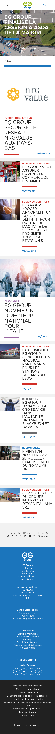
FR (5, 5)
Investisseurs (27, 616)
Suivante (43, 536)
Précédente (14, 533)
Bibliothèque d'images (27, 642)
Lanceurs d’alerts (27, 712)
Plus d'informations (21, 48)
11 (30, 536)
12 (34, 536)
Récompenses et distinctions (28, 645)
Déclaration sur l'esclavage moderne (27, 699)
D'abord (27, 533)
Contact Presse (27, 648)
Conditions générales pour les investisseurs (27, 696)
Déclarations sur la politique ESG (27, 709)
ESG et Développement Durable (27, 619)
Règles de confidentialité (27, 689)
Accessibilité (27, 716)
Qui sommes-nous (27, 613)
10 (25, 536)
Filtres (7, 61)
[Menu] (49, 5)
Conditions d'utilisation (27, 693)
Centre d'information (28, 634)
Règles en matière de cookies (27, 686)
